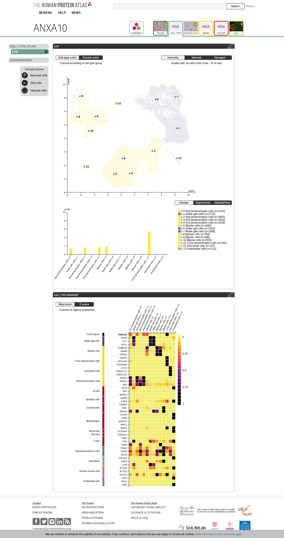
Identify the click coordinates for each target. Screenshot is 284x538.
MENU (45, 12)
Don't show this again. (230, 534)
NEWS (76, 12)
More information (205, 534)
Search (235, 6)
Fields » (250, 6)
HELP (62, 12)
